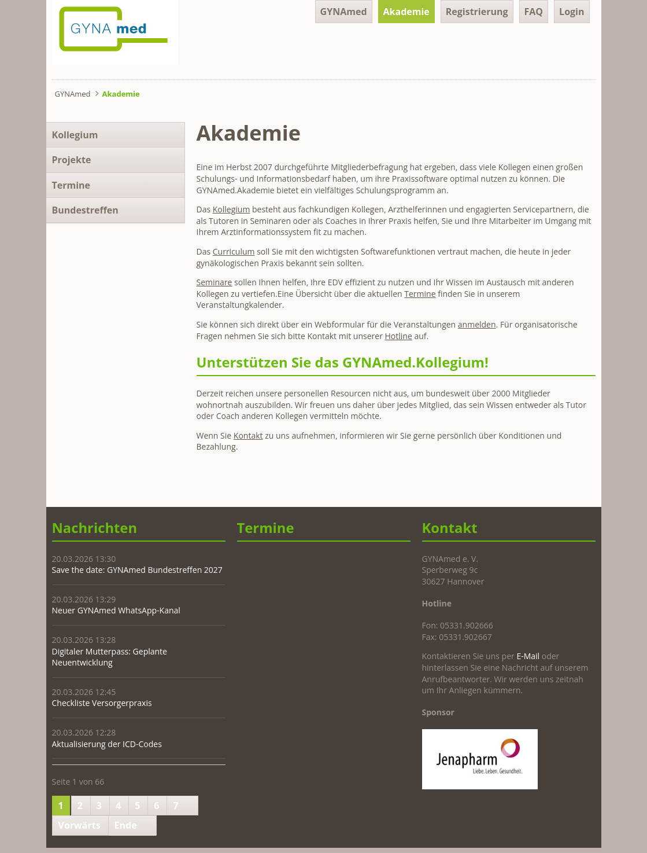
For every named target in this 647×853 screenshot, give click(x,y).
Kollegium (231, 209)
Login (571, 11)
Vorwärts (79, 825)
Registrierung (477, 11)
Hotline (398, 335)
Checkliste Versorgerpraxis (102, 702)
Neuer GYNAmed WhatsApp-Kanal (116, 610)
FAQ (534, 11)
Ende (125, 825)
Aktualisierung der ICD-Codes (107, 743)
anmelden (477, 324)
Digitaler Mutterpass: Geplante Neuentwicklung (109, 657)
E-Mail (527, 655)
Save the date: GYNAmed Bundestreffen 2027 (137, 569)
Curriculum (234, 251)
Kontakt (248, 435)
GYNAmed (343, 11)
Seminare (214, 282)
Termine (419, 293)
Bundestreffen (85, 210)
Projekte (71, 159)
